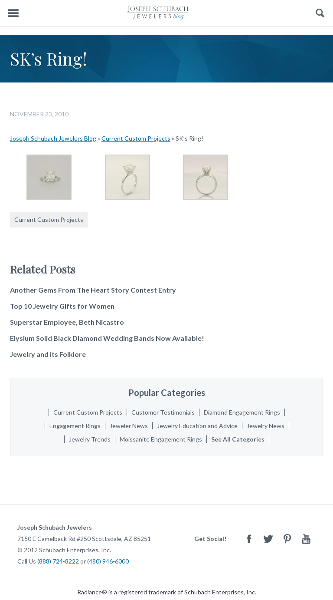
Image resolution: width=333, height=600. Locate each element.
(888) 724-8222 (58, 561)
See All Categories (237, 439)
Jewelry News (265, 425)
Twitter (268, 538)
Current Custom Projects (135, 138)
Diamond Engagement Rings (242, 412)
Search (320, 13)
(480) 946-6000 (108, 561)
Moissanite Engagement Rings (161, 439)
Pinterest (287, 538)
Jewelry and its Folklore (48, 354)
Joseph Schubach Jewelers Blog (53, 138)
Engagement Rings (75, 425)
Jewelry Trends (90, 439)
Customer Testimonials (163, 412)
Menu (13, 13)
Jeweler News (129, 425)
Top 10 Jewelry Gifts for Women (62, 306)
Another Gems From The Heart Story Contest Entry (93, 290)
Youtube (306, 538)
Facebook (248, 538)
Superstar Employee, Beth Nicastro (67, 322)
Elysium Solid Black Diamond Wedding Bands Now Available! (107, 338)
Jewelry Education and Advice (197, 425)
